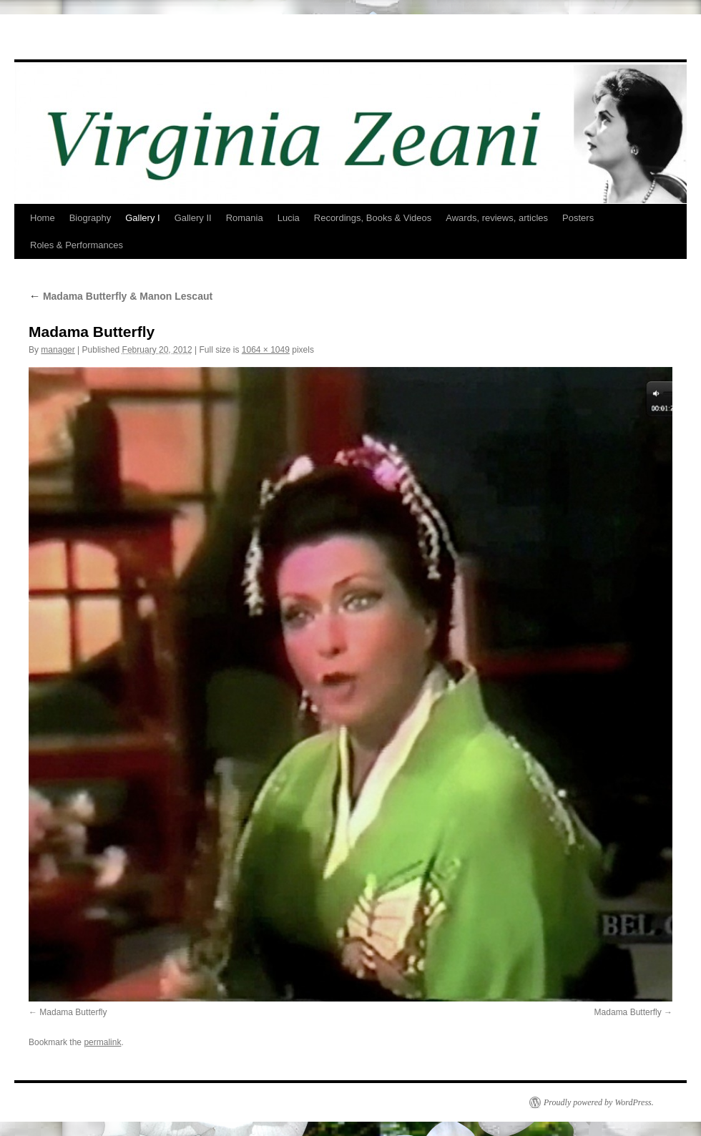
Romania (244, 217)
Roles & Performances (76, 245)
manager (57, 350)
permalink (102, 1042)
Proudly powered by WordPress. (599, 1102)
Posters (578, 217)
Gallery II (193, 217)
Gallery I (142, 217)
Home (42, 217)
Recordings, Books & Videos (373, 217)
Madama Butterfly (73, 1012)
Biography (90, 217)
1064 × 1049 (266, 350)
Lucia (289, 217)
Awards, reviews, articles (497, 217)
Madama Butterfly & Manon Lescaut (120, 296)
